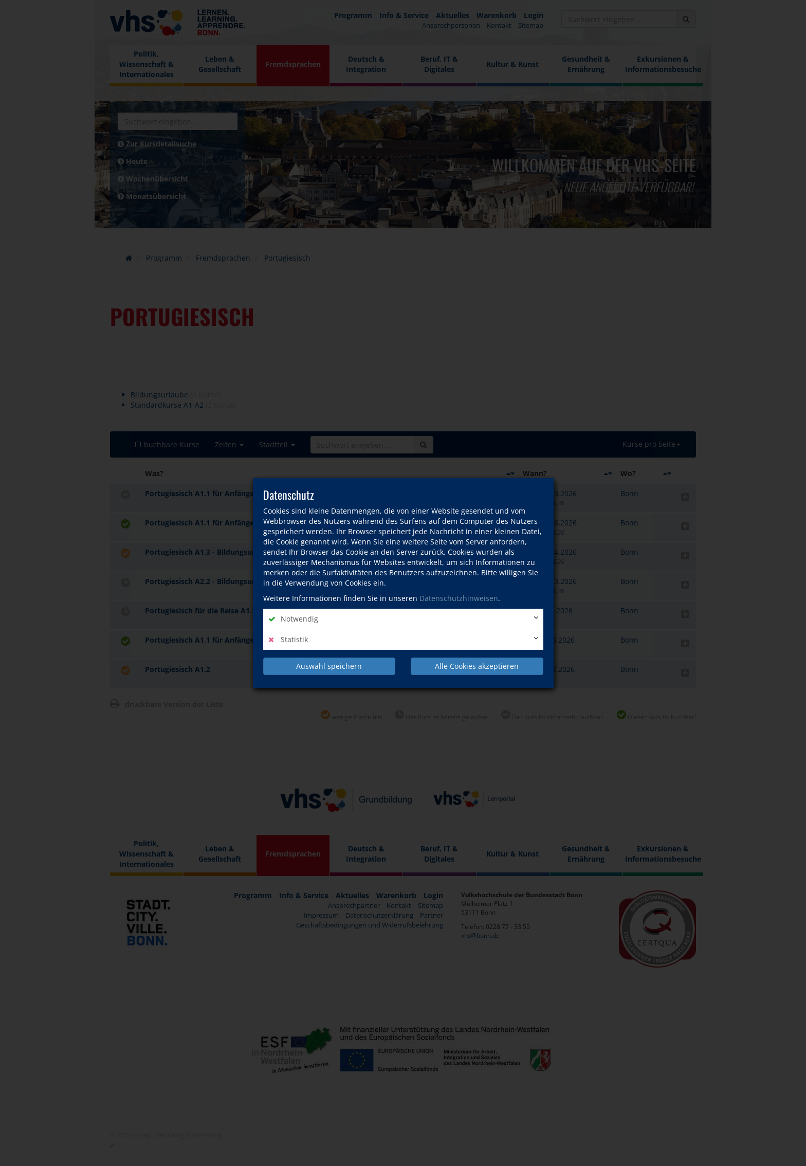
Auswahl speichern (329, 666)
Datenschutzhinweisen (458, 598)
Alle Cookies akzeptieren (477, 666)
